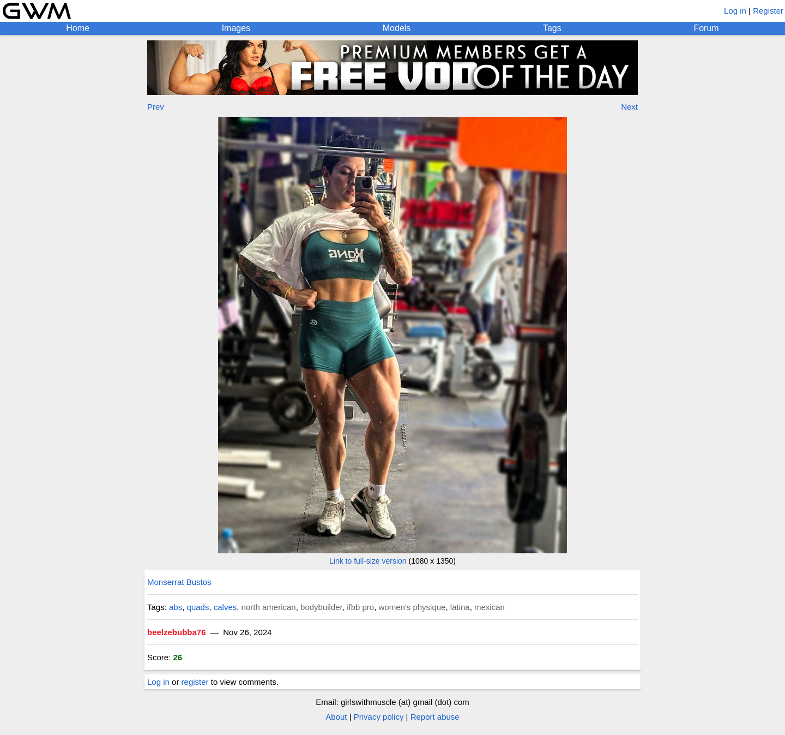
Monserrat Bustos (179, 582)
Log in (735, 10)
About (336, 716)
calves (225, 607)
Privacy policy (379, 716)
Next (629, 106)
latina (460, 607)
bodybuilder (321, 607)
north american (268, 607)
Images (236, 28)
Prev (155, 106)
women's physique (412, 607)
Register (768, 10)
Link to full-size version (368, 561)
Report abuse (435, 716)
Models (397, 28)
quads (198, 607)
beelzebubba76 (176, 632)
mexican (489, 607)
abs (175, 607)
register (195, 681)
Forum (705, 28)
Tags (552, 28)
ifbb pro (360, 607)
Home (77, 28)
